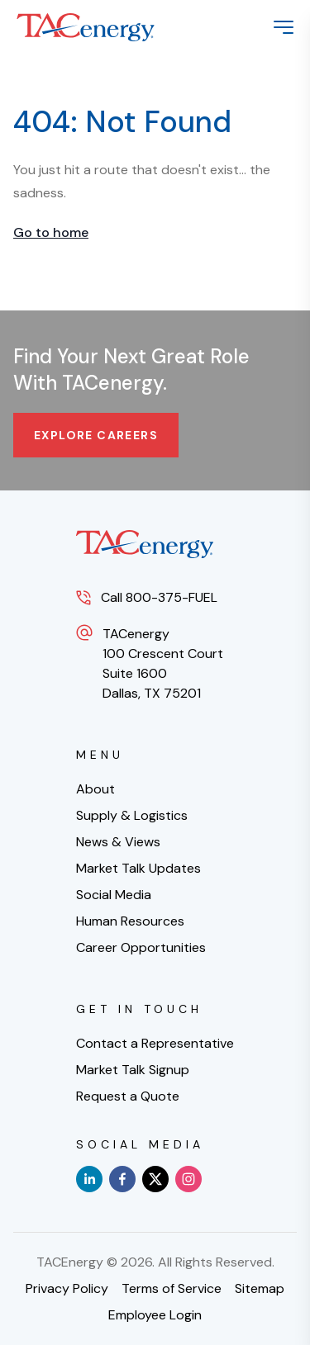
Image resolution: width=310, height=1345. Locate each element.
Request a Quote (127, 1096)
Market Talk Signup (132, 1069)
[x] (155, 1179)
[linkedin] (89, 1179)
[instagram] (188, 1179)
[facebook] (122, 1179)
